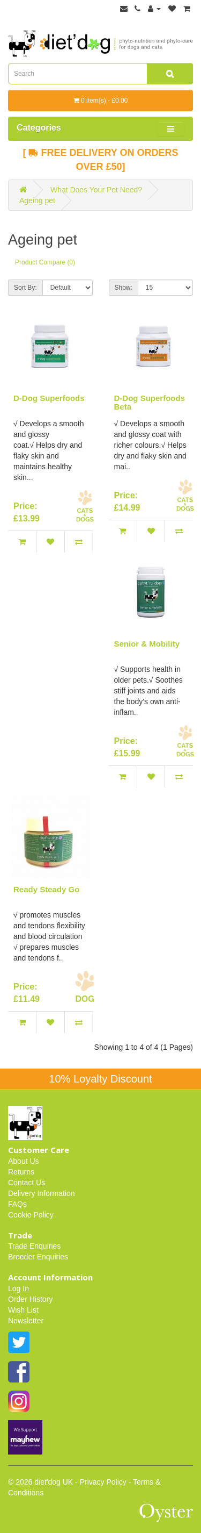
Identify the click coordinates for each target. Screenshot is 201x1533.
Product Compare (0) (45, 262)
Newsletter (25, 1320)
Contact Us (26, 1182)
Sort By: (25, 287)
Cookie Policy (31, 1214)
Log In (18, 1288)
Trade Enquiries (34, 1246)
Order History (30, 1299)
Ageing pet (37, 200)
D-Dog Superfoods (49, 398)
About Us (23, 1161)
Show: (123, 287)
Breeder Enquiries (38, 1256)
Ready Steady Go (46, 889)
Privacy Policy (103, 1482)
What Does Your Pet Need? (96, 189)
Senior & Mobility (147, 643)
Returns (21, 1171)
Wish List (23, 1310)
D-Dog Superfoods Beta (149, 402)
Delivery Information (41, 1193)
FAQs (17, 1204)
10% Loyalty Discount (100, 1079)
